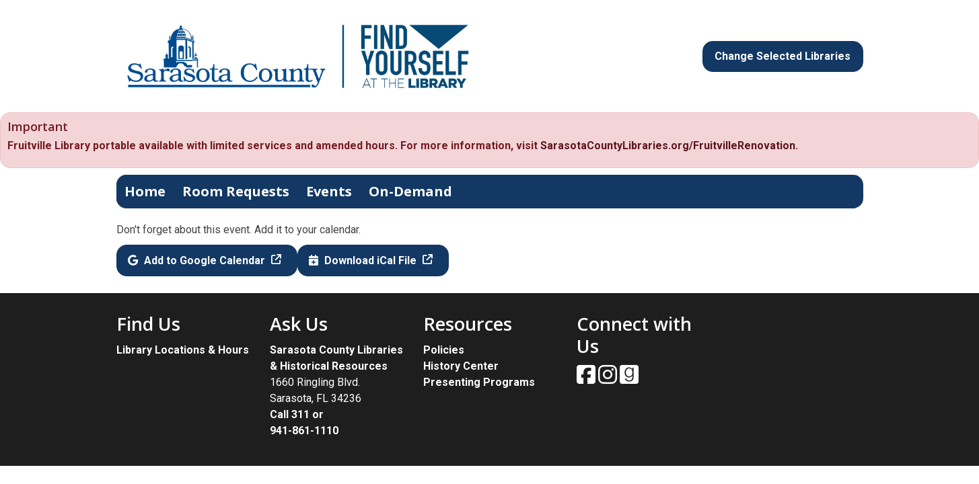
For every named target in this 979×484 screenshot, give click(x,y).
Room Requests (235, 191)
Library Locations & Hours (182, 350)
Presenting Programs (479, 382)
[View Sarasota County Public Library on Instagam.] (609, 378)
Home (145, 191)
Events (329, 191)
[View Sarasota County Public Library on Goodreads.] (629, 378)
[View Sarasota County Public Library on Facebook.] (587, 378)
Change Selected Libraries (782, 56)
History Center (461, 366)
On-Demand (410, 191)
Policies (443, 350)
